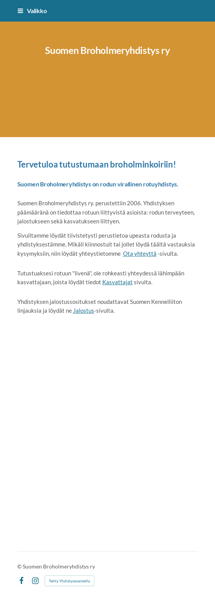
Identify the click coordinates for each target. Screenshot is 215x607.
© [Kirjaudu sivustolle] (20, 566)
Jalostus (83, 310)
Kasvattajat (117, 281)
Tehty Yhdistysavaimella (69, 580)
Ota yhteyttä (140, 253)
